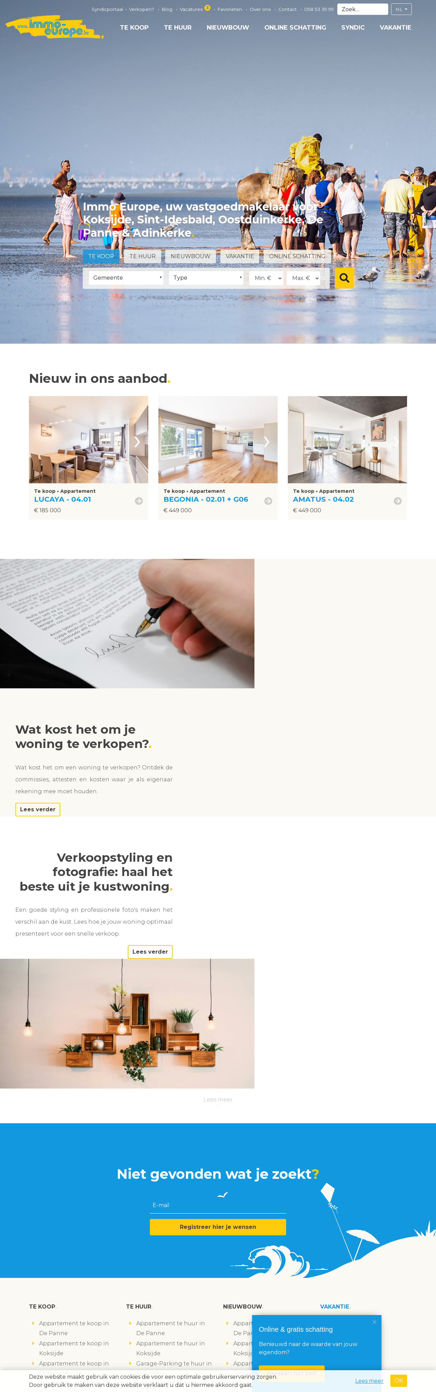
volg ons (45, 1366)
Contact (288, 9)
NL (399, 9)
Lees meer (218, 856)
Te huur (178, 27)
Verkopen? (142, 9)
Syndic (353, 27)
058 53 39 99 (319, 9)
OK (398, 1380)
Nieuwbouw (228, 27)
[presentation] (137, 439)
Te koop (134, 27)
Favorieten (230, 9)
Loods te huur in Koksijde (172, 1180)
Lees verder (292, 680)
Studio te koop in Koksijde (76, 1220)
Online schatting (295, 27)
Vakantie (395, 27)
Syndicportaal (107, 9)
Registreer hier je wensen (218, 984)
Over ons (261, 9)
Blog (167, 9)
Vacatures (195, 8)
